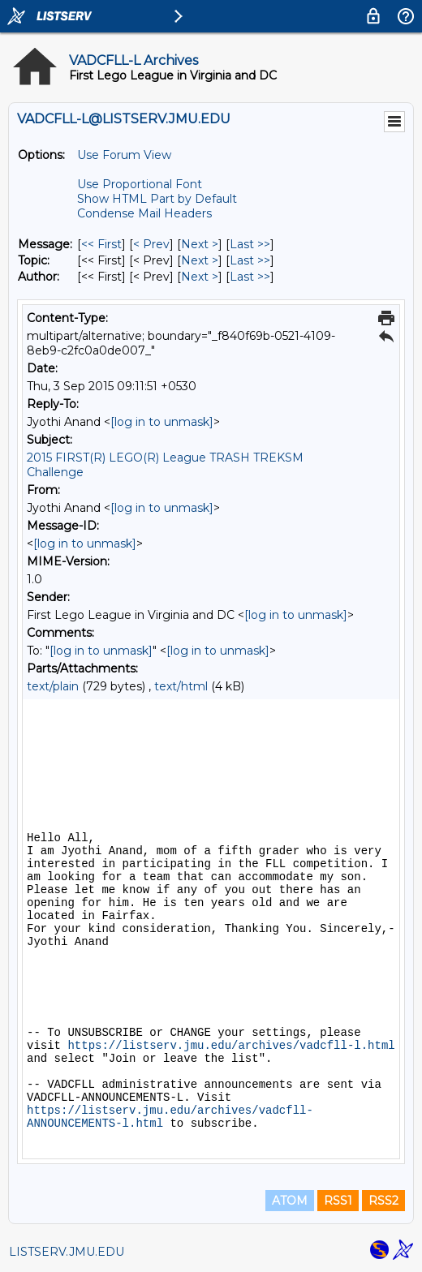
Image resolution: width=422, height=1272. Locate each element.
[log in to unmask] (161, 422)
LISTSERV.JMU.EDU (66, 1251)
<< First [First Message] (101, 244)
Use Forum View (124, 155)
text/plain (53, 686)
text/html (181, 686)
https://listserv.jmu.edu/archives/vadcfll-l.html (230, 1045)
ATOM (290, 1200)
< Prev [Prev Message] (151, 244)
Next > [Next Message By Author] (199, 276)
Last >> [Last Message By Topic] (250, 260)
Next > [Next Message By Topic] (199, 260)
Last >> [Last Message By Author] (250, 276)
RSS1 (338, 1200)
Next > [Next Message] (199, 244)
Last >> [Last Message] (250, 244)
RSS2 (383, 1200)
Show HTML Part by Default (157, 198)
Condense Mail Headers (144, 213)
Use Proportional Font (139, 184)
